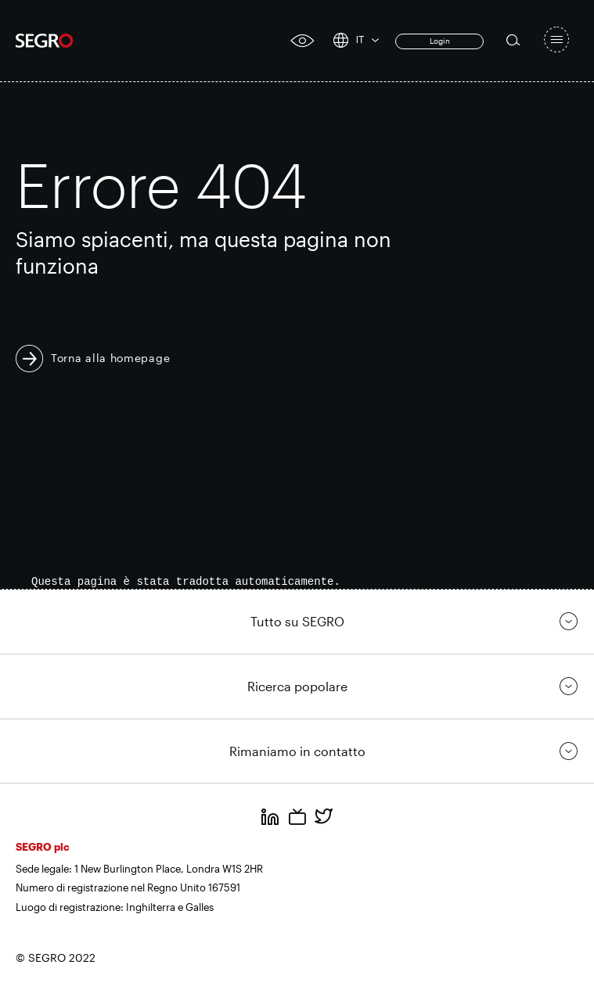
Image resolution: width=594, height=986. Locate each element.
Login (440, 40)
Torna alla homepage (110, 357)
